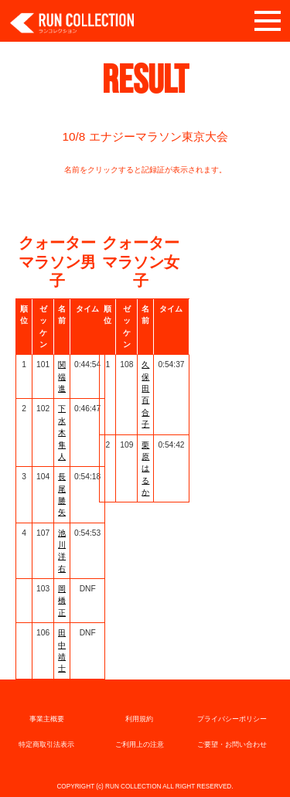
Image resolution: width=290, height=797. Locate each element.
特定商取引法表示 (46, 744)
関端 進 (62, 376)
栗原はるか (145, 468)
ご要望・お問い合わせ (232, 744)
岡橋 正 (62, 600)
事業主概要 (46, 719)
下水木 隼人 (62, 432)
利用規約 (139, 719)
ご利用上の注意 (139, 744)
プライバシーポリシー (232, 719)
